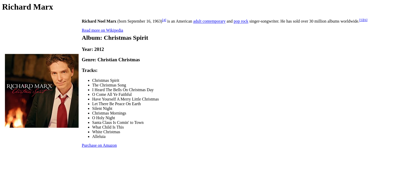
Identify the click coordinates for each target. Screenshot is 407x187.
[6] (365, 20)
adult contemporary (209, 21)
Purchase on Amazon (99, 145)
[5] (361, 20)
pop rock (241, 21)
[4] (164, 20)
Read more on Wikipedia (102, 30)
